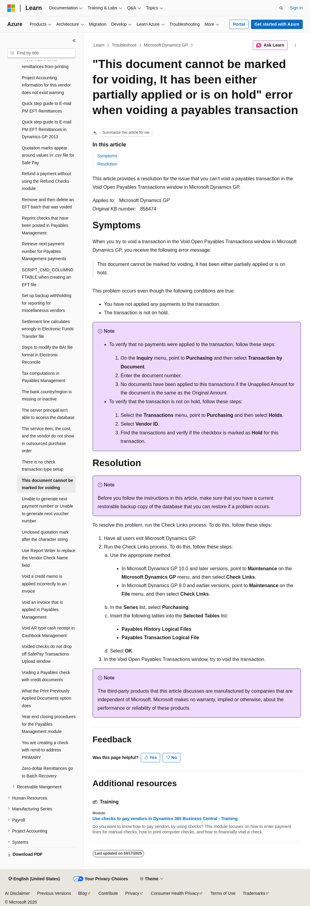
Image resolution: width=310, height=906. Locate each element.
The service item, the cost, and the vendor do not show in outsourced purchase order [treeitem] (48, 439)
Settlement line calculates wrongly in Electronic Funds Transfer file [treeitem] (48, 329)
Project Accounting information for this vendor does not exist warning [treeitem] (46, 85)
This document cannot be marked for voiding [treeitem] (47, 484)
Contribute (108, 893)
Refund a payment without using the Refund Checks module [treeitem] (46, 181)
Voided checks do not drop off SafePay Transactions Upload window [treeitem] (47, 654)
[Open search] (281, 8)
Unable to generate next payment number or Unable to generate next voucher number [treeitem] (47, 510)
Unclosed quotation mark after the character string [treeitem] (45, 536)
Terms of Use (222, 893)
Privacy (132, 893)
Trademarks (254, 893)
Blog (82, 893)
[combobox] (41, 53)
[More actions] (295, 45)
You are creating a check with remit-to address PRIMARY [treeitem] (45, 750)
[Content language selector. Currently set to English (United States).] (34, 879)
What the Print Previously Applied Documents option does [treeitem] (46, 698)
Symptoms (107, 155)
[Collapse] (74, 40)
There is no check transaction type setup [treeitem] (42, 466)
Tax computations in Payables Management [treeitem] (43, 377)
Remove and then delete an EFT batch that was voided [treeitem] (48, 203)
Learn (99, 45)
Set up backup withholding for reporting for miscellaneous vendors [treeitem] (46, 303)
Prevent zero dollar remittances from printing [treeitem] (45, 63)
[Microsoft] (11, 8)
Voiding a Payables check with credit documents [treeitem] (46, 676)
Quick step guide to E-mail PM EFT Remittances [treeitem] (46, 107)
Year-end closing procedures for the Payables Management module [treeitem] (49, 724)
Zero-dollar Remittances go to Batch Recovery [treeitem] (47, 772)
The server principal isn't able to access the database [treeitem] (48, 414)
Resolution (107, 164)
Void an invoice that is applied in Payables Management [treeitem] (42, 610)
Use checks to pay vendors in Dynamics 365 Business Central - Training (165, 818)
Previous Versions (54, 893)
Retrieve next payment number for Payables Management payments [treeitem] (44, 251)
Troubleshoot (124, 45)
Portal (239, 24)
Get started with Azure (276, 24)
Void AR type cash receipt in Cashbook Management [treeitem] (48, 632)
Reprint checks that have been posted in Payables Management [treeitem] (45, 225)
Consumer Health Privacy (175, 893)
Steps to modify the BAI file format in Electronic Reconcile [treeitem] (47, 355)
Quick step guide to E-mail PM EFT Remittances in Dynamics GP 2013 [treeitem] (46, 129)
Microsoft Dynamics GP (166, 45)
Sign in (296, 7)
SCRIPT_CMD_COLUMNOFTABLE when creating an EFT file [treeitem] (47, 277)
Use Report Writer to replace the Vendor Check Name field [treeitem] (48, 558)
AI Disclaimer (17, 893)
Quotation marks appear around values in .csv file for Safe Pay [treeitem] (48, 155)
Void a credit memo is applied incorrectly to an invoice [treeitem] (44, 584)
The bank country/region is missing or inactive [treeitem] (47, 395)
